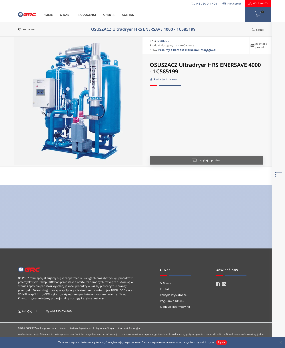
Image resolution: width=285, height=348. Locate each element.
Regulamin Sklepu (172, 301)
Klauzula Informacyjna (175, 306)
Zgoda (221, 342)
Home (48, 15)
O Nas (64, 15)
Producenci (86, 15)
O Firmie (165, 283)
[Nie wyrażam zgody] (280, 342)
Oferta (109, 15)
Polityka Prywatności (173, 295)
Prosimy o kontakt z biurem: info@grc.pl (187, 50)
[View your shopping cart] (258, 15)
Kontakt (129, 15)
